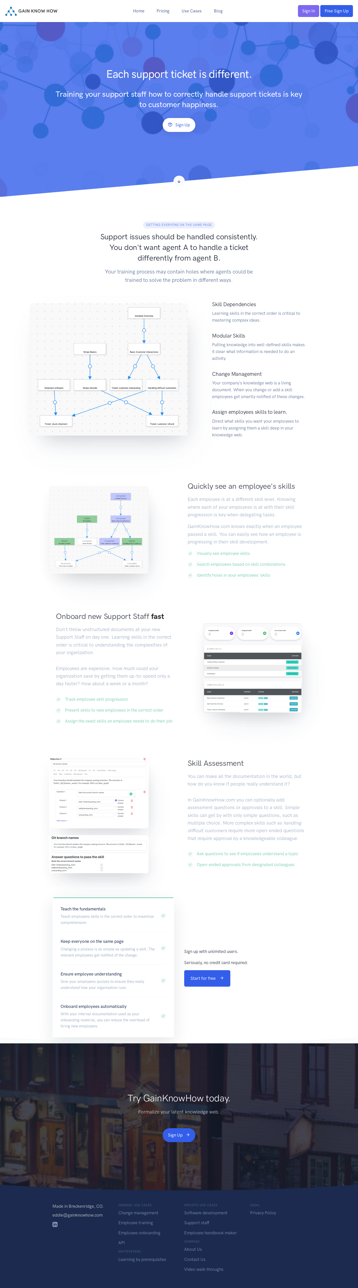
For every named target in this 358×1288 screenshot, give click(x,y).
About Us (193, 1249)
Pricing (163, 10)
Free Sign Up (337, 10)
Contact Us (194, 1259)
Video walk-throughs (203, 1269)
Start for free (207, 978)
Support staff (196, 1222)
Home (138, 10)
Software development (206, 1212)
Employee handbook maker (210, 1232)
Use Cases (192, 10)
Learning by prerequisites (142, 1259)
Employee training (135, 1222)
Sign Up (179, 124)
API (121, 1242)
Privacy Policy (263, 1212)
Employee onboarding (139, 1232)
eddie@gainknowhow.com (77, 1215)
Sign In (308, 10)
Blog (218, 10)
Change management (138, 1212)
